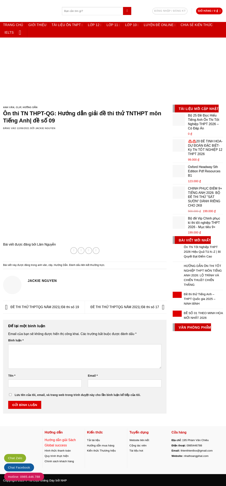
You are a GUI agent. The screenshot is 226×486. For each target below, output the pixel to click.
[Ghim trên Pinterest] (96, 250)
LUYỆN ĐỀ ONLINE (160, 25)
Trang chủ (13, 25)
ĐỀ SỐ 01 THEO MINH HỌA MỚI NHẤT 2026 (203, 315)
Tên (11, 375)
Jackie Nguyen (45, 128)
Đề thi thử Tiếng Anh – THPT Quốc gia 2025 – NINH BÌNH (199, 298)
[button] (209, 11)
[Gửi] (127, 11)
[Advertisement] (113, 69)
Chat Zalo (15, 458)
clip (18, 107)
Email (93, 375)
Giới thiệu (37, 25)
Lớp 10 (132, 25)
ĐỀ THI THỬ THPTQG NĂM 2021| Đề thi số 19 (41, 307)
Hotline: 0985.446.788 (24, 476)
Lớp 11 (113, 25)
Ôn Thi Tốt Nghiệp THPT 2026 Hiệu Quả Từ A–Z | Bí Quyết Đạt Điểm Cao (202, 251)
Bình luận (16, 340)
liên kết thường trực (92, 264)
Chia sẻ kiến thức (197, 25)
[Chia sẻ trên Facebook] (73, 250)
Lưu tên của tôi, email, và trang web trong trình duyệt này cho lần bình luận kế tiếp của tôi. (77, 395)
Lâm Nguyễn (46, 244)
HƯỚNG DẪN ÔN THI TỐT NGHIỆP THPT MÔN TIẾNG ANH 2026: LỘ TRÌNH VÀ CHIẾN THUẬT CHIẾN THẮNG (203, 275)
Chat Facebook (19, 467)
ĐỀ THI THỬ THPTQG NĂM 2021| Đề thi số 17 (128, 307)
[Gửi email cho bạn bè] (88, 250)
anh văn (8, 107)
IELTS (9, 32)
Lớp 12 (95, 25)
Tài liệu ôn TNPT (67, 25)
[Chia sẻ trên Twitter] (81, 250)
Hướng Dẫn (30, 107)
